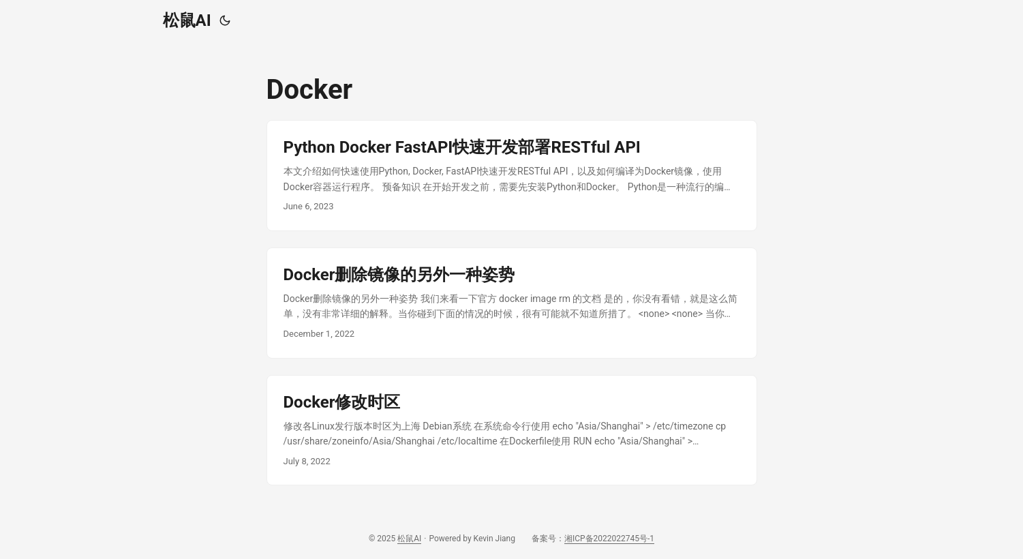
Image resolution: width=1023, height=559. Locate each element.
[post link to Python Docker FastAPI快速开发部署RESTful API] (512, 175)
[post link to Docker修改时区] (512, 430)
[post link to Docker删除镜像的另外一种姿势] (512, 303)
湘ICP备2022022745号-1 (609, 538)
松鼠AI (187, 20)
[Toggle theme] (225, 20)
